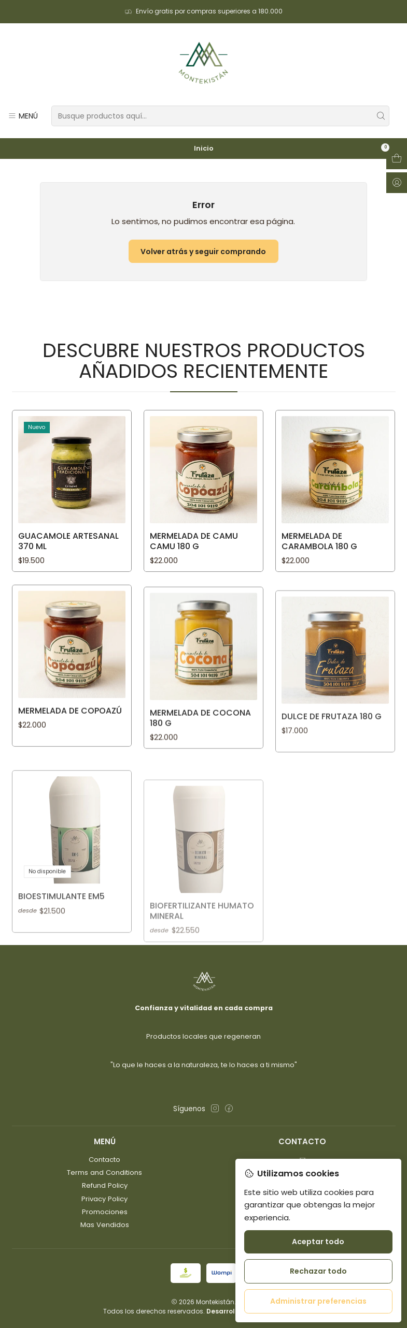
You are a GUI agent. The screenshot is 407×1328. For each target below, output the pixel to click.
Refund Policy (105, 1185)
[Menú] (23, 116)
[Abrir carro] (396, 159)
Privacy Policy (104, 1199)
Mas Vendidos (104, 1225)
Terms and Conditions (104, 1172)
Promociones (105, 1212)
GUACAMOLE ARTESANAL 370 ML (68, 571)
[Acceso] (396, 182)
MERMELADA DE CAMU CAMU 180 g (194, 585)
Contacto (104, 1159)
